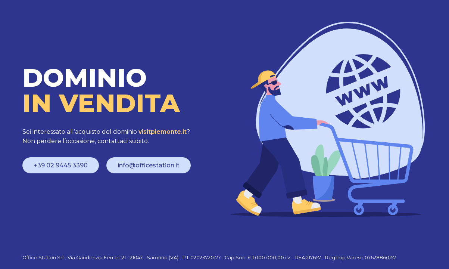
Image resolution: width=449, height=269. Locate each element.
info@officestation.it (149, 165)
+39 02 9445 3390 (61, 165)
